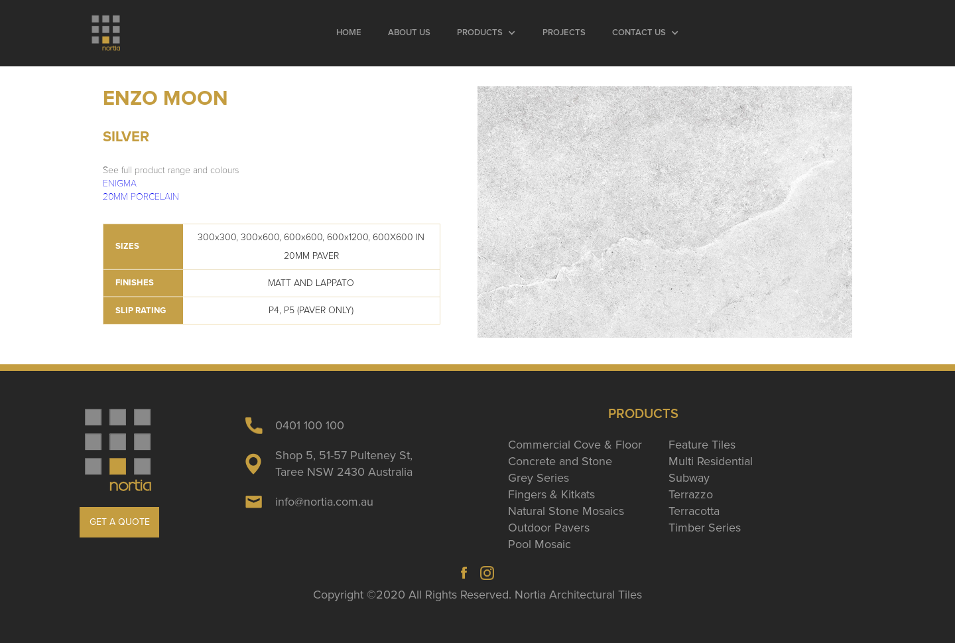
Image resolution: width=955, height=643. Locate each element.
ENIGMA (120, 183)
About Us (409, 33)
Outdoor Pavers (549, 527)
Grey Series (538, 477)
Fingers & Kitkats (551, 494)
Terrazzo (690, 494)
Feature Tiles (701, 444)
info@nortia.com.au (324, 501)
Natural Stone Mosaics (566, 511)
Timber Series (704, 527)
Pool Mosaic (539, 544)
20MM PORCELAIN (141, 196)
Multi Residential (710, 461)
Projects (564, 33)
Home (348, 33)
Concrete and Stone (560, 461)
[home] (106, 33)
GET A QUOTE (120, 522)
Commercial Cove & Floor (575, 444)
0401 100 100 (309, 425)
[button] (486, 33)
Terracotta (694, 511)
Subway (689, 477)
